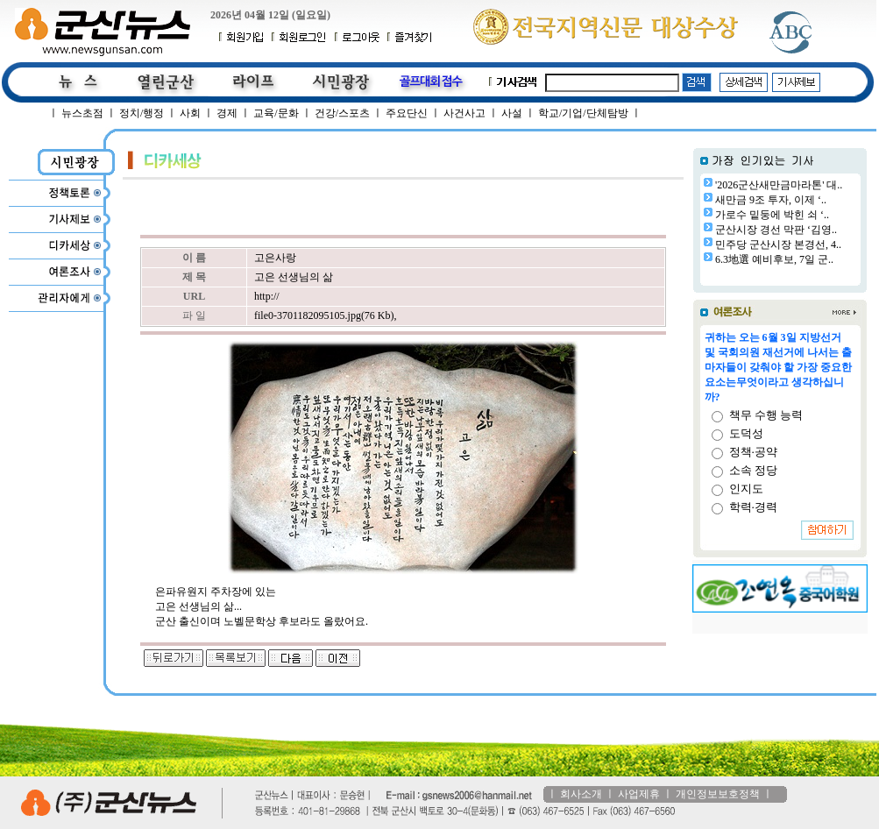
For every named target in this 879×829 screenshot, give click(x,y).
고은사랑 (275, 258)
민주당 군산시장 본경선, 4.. (778, 244)
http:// (267, 296)
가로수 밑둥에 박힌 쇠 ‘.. (772, 215)
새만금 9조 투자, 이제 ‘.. (770, 200)
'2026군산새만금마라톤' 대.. (778, 185)
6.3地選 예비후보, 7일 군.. (774, 259)
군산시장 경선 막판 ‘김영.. (776, 229)
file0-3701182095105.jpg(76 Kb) (324, 315)
